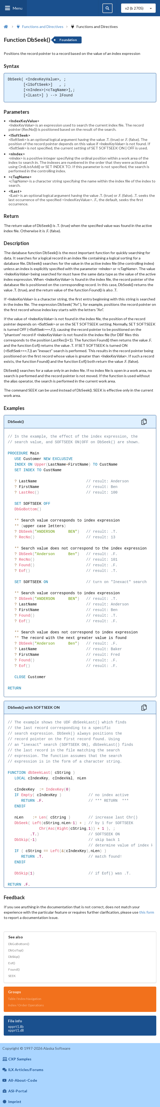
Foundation (68, 40)
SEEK (12, 976)
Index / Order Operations (26, 1005)
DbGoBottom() (18, 944)
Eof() (11, 963)
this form (146, 912)
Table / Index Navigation (24, 999)
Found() (14, 969)
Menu (13, 8)
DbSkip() (14, 957)
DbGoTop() (15, 950)
